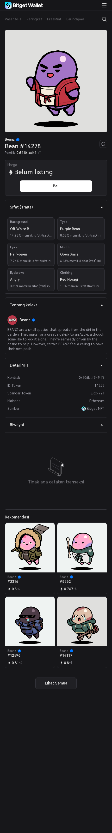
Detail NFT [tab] (56, 365)
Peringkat (34, 19)
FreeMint (54, 19)
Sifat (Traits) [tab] (56, 207)
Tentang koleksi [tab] (56, 305)
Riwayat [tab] (56, 424)
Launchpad (75, 19)
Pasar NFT (13, 19)
